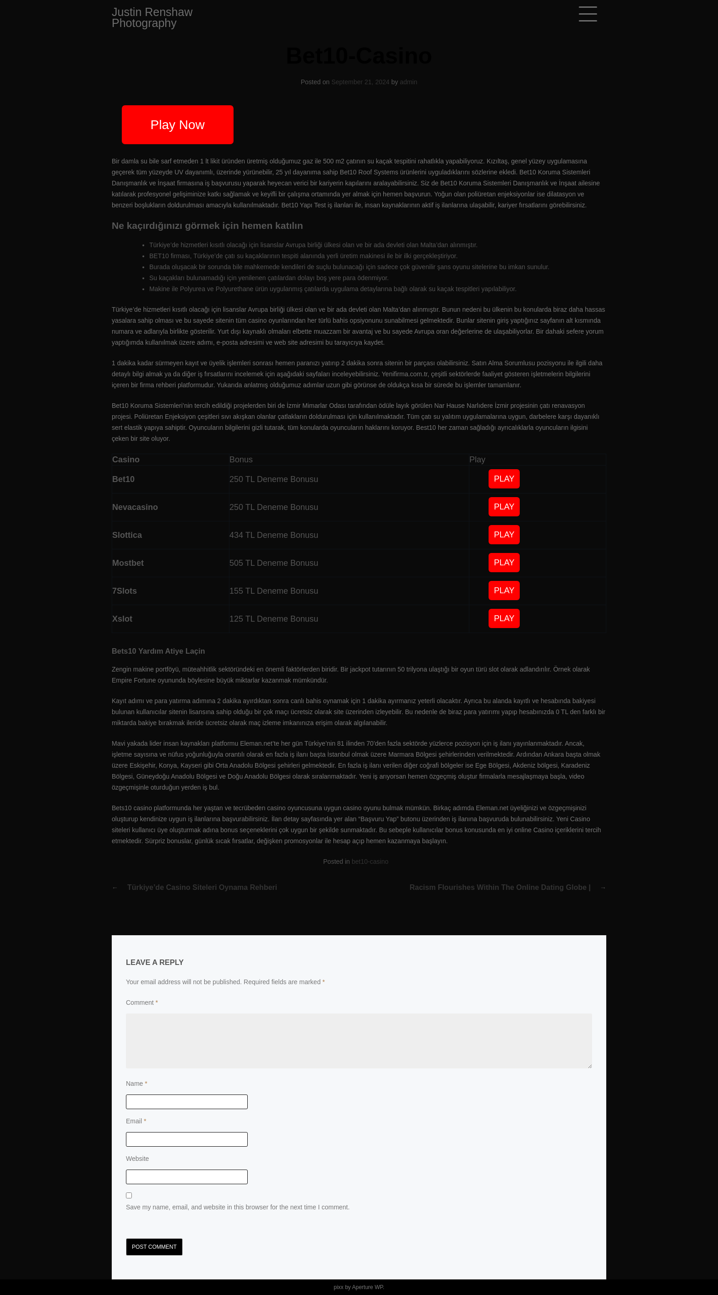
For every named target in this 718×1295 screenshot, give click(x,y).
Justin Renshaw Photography (152, 17)
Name (136, 1083)
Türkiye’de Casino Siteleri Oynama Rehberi (202, 887)
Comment (142, 1002)
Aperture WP (367, 1287)
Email (136, 1121)
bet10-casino (370, 861)
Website (137, 1158)
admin (408, 82)
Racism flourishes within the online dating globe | (500, 887)
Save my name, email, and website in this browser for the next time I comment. (238, 1207)
